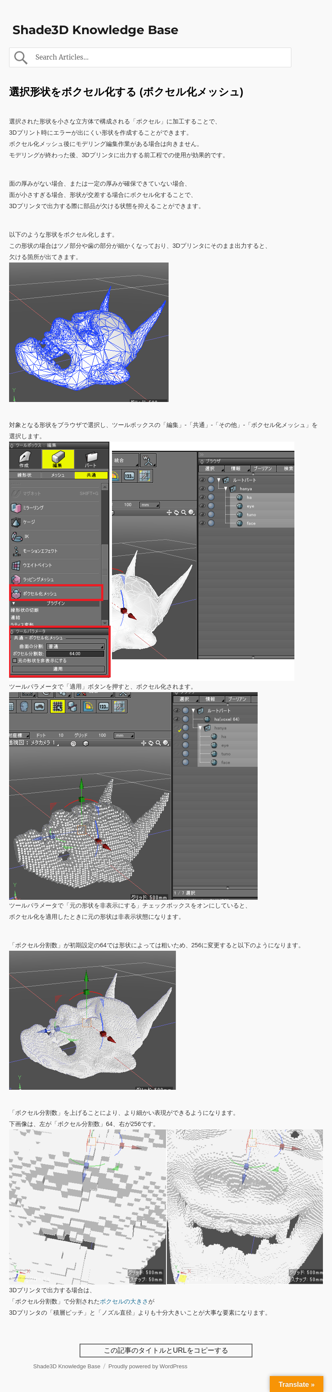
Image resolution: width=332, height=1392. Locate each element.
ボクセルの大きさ (124, 1301)
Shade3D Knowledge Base (96, 29)
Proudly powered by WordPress (148, 1366)
